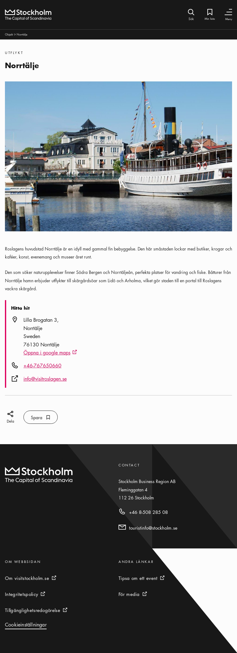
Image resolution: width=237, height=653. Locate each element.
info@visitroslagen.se (45, 378)
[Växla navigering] (228, 12)
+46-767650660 (42, 365)
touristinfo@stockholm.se (153, 528)
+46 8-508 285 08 (148, 512)
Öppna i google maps (50, 353)
